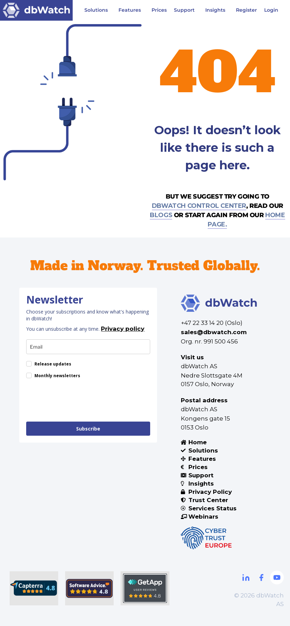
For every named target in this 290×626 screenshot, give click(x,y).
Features (131, 10)
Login (271, 10)
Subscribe (88, 428)
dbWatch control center (199, 206)
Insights (217, 10)
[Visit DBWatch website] (36, 10)
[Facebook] (261, 577)
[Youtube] (277, 577)
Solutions (97, 10)
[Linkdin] (246, 577)
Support (186, 10)
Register (246, 10)
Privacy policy (122, 328)
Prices (159, 10)
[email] (88, 346)
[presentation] (78, 401)
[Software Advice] (89, 588)
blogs (161, 215)
